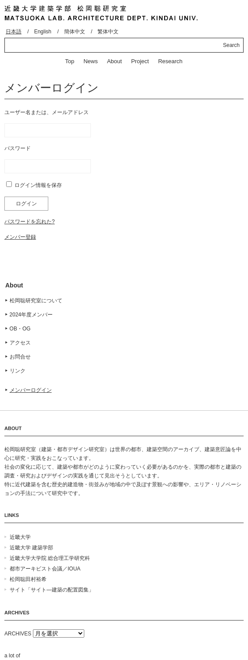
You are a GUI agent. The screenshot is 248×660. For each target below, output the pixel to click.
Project (140, 61)
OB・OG (20, 329)
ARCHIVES (17, 634)
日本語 (14, 32)
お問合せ (20, 357)
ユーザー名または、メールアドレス (46, 112)
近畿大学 (20, 537)
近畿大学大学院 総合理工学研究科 (50, 558)
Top (69, 61)
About (114, 61)
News (90, 61)
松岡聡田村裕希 (28, 579)
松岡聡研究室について (36, 301)
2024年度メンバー (31, 315)
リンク (17, 371)
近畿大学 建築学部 (31, 548)
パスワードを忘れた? (29, 222)
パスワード (17, 148)
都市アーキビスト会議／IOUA (45, 569)
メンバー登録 (20, 237)
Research (170, 61)
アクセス (20, 343)
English (42, 32)
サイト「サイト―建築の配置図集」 (52, 590)
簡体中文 (74, 32)
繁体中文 (108, 32)
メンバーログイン (31, 390)
